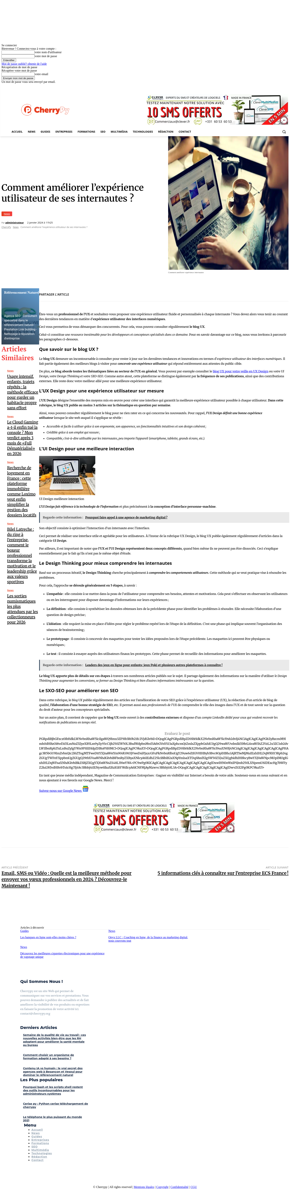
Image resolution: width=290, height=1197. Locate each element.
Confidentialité (180, 1187)
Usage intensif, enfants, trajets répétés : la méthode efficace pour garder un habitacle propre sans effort (22, 392)
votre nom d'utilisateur (48, 52)
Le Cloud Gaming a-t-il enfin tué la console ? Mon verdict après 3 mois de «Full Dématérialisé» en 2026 (22, 438)
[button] (284, 131)
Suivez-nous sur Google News (64, 791)
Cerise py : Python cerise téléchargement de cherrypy (55, 1105)
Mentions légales (144, 1187)
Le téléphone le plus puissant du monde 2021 (52, 1118)
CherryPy (6, 227)
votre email (41, 74)
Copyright (162, 1187)
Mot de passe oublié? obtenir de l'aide (24, 63)
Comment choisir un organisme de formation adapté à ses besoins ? (48, 1056)
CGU (194, 1187)
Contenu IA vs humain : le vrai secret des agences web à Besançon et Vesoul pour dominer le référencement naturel (53, 1071)
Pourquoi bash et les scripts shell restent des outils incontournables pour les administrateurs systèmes (53, 1090)
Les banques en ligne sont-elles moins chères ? (48, 937)
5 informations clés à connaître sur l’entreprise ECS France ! (223, 873)
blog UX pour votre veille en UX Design (240, 371)
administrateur (14, 222)
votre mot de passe (46, 56)
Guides (24, 930)
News (6, 213)
